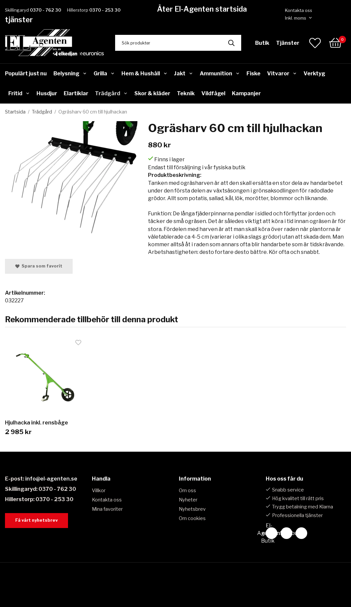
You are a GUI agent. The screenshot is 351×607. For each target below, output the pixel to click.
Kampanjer (246, 93)
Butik (262, 43)
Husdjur (46, 93)
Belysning (70, 73)
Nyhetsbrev (192, 509)
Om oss (187, 490)
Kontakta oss (298, 10)
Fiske (253, 73)
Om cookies (192, 518)
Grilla (104, 73)
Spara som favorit (38, 266)
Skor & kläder (152, 93)
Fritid (19, 93)
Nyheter (188, 500)
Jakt (183, 73)
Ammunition (220, 73)
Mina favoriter (107, 509)
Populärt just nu (26, 73)
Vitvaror (282, 73)
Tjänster (287, 43)
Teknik (186, 93)
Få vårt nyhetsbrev (36, 520)
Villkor (98, 490)
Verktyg (314, 73)
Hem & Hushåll (144, 73)
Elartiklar (76, 93)
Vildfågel (213, 93)
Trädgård (111, 93)
